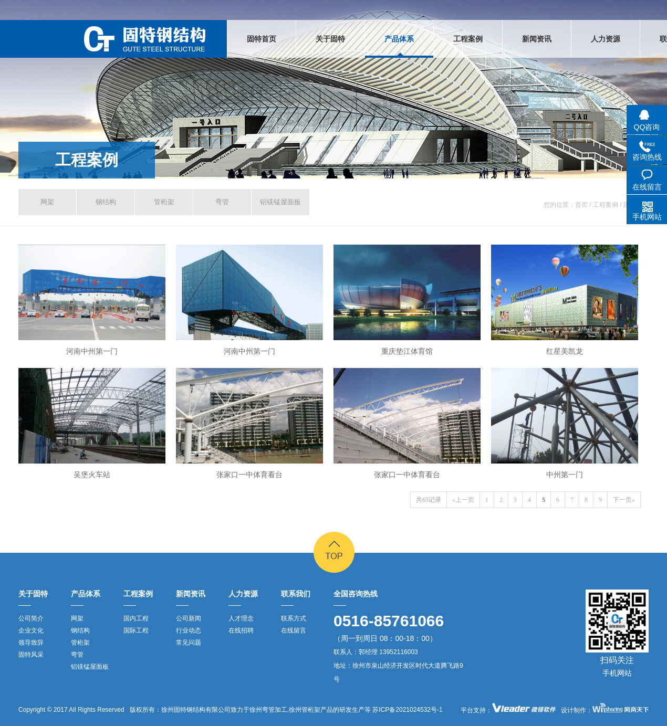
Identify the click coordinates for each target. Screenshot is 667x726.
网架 (47, 202)
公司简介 (31, 618)
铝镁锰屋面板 (280, 202)
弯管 (222, 202)
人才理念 (241, 618)
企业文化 (31, 630)
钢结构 (106, 202)
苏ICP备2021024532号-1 (407, 709)
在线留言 (293, 630)
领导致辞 (31, 642)
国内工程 (136, 618)
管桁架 (164, 202)
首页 (581, 204)
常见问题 (188, 642)
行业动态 (188, 630)
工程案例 (86, 160)
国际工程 (136, 630)
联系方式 (293, 618)
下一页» (624, 499)
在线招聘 (241, 630)
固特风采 (31, 654)
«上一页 (463, 499)
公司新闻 (188, 618)
